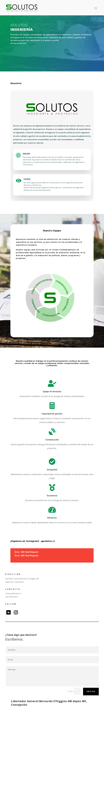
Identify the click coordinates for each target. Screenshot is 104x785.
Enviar (91, 691)
